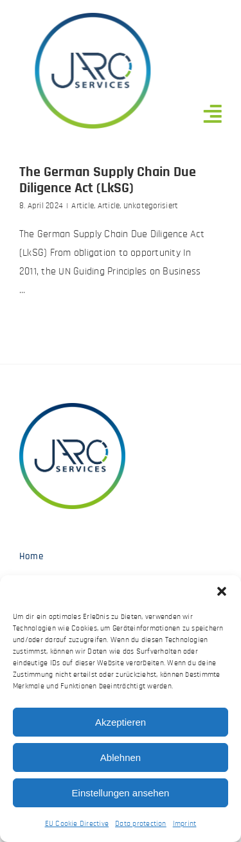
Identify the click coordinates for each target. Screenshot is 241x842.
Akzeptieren (120, 722)
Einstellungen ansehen (121, 792)
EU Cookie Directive (77, 823)
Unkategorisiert (151, 206)
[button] (221, 591)
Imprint (185, 823)
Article (82, 206)
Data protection (140, 823)
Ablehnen (120, 757)
